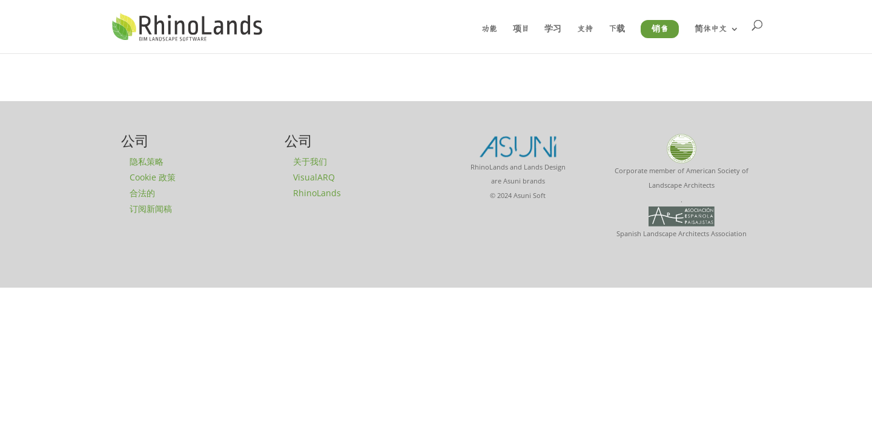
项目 (521, 29)
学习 (552, 29)
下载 (617, 29)
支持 (585, 29)
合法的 (142, 193)
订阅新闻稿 (151, 208)
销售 (660, 29)
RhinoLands (317, 193)
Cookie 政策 (153, 177)
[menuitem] (717, 39)
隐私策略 (147, 161)
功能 (489, 29)
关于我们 (310, 161)
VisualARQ (314, 177)
